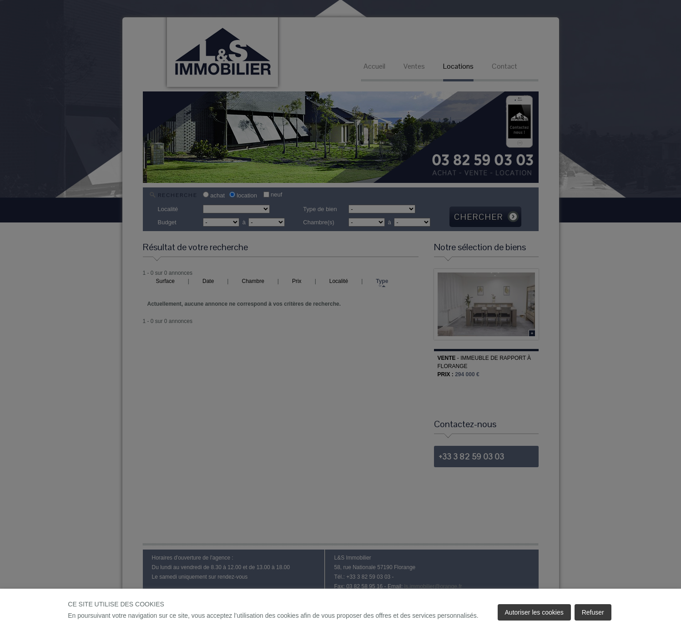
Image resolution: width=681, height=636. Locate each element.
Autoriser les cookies (534, 612)
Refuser (593, 612)
